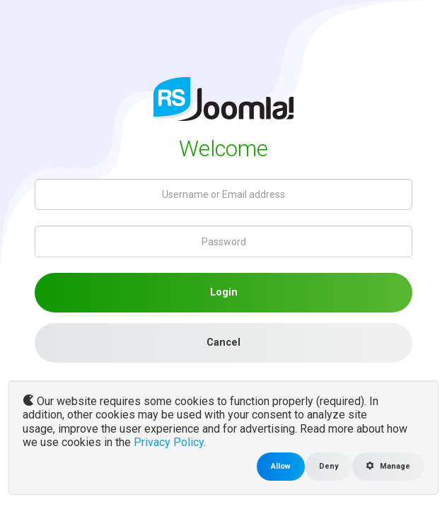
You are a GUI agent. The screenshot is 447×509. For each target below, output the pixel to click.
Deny (328, 466)
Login (224, 292)
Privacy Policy (169, 442)
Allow (281, 466)
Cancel (223, 343)
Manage (388, 466)
